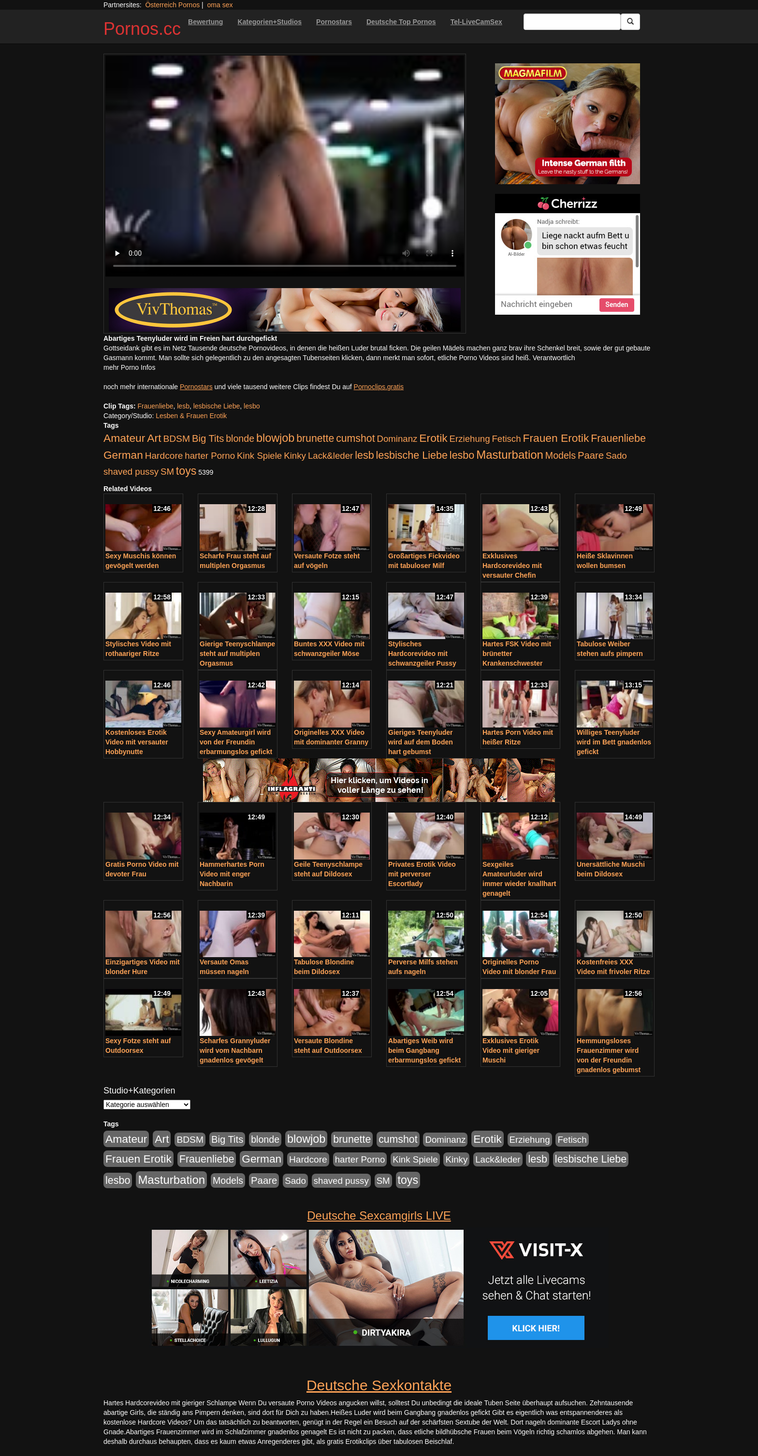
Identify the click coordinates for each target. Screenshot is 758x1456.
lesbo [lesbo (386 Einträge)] (462, 455)
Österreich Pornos (172, 5)
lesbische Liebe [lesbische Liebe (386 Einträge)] (412, 455)
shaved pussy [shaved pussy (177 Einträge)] (131, 471)
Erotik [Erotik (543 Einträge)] (433, 438)
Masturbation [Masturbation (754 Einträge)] (509, 454)
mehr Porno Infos (129, 367)
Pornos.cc (142, 29)
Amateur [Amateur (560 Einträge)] (124, 438)
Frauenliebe (156, 406)
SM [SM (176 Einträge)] (167, 471)
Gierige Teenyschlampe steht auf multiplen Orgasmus (237, 653)
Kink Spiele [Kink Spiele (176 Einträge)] (259, 456)
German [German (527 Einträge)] (123, 455)
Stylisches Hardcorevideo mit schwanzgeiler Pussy (422, 653)
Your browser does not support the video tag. (284, 166)
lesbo (252, 406)
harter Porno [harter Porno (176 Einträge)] (210, 456)
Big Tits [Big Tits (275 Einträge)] (208, 438)
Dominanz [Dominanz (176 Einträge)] (397, 439)
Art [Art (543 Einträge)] (154, 438)
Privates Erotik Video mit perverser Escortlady (422, 874)
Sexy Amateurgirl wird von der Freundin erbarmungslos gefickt (236, 742)
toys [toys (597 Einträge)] (186, 471)
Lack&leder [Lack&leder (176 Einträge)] (330, 456)
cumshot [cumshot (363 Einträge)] (355, 438)
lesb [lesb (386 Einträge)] (364, 455)
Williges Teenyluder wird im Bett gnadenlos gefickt (614, 742)
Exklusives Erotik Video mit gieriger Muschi (510, 1050)
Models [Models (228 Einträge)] (560, 455)
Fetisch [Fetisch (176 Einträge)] (506, 439)
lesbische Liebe (216, 406)
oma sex (220, 5)
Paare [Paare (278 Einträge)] (591, 455)
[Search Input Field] (572, 22)
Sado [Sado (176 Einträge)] (616, 456)
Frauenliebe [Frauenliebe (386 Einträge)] (618, 438)
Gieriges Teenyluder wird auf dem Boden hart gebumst (420, 742)
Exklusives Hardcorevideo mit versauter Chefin (512, 565)
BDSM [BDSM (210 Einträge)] (176, 439)
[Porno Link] (284, 310)
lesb (183, 406)
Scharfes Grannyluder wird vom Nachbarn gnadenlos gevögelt (235, 1050)
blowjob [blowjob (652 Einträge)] (275, 438)
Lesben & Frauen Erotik (191, 416)
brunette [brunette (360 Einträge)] (315, 438)
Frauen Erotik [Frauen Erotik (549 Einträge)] (556, 438)
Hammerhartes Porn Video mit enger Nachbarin (232, 874)
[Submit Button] (630, 22)
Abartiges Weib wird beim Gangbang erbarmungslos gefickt (424, 1050)
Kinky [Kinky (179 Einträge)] (295, 456)
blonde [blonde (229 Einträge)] (240, 438)
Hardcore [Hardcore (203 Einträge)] (164, 456)
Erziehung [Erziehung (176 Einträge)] (470, 439)
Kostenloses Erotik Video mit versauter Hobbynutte (136, 742)
